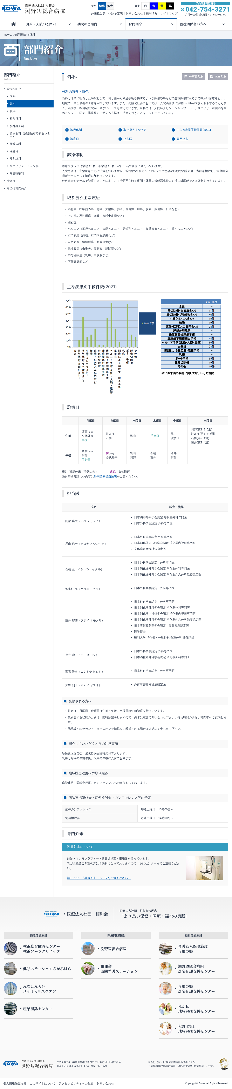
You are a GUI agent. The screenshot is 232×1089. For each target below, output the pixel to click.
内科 (12, 96)
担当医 (127, 138)
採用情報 (151, 13)
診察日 (74, 138)
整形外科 (15, 118)
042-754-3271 (207, 9)
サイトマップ (169, 13)
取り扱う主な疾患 (134, 129)
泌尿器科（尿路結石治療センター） (30, 135)
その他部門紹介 (17, 188)
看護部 (11, 181)
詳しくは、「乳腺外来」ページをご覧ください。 (99, 878)
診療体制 (76, 129)
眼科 (12, 111)
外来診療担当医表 (105, 476)
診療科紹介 (14, 89)
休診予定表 (115, 13)
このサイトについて (43, 1083)
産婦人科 (15, 143)
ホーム (8, 34)
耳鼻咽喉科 (17, 173)
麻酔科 (14, 151)
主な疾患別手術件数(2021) (194, 129)
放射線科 (15, 158)
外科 (12, 103)
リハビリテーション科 (24, 166)
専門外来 (182, 138)
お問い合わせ (134, 13)
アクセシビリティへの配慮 (76, 1083)
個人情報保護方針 (14, 1083)
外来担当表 (98, 13)
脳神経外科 (17, 126)
